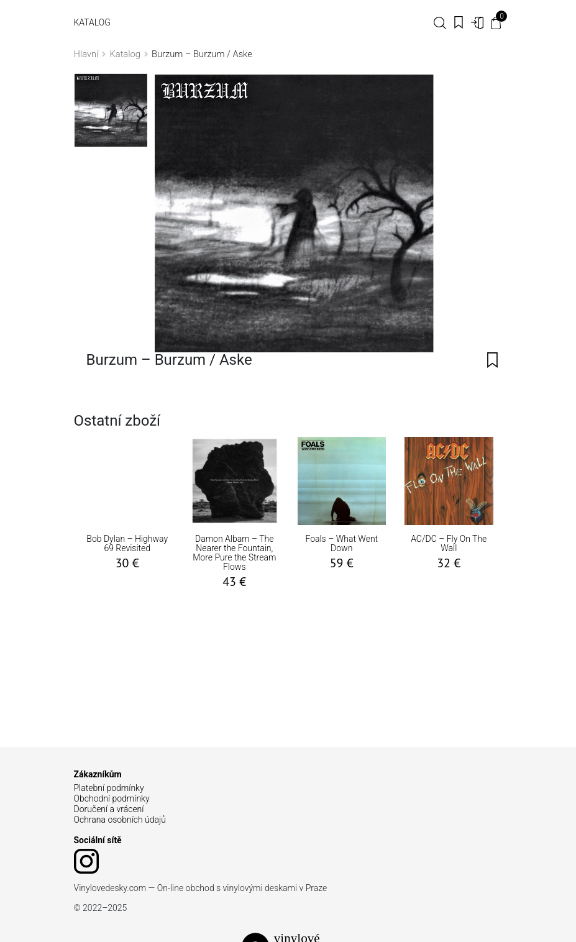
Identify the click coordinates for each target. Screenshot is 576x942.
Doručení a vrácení (109, 809)
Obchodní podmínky (112, 798)
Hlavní (86, 54)
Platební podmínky (109, 788)
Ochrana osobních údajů (120, 820)
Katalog (92, 22)
